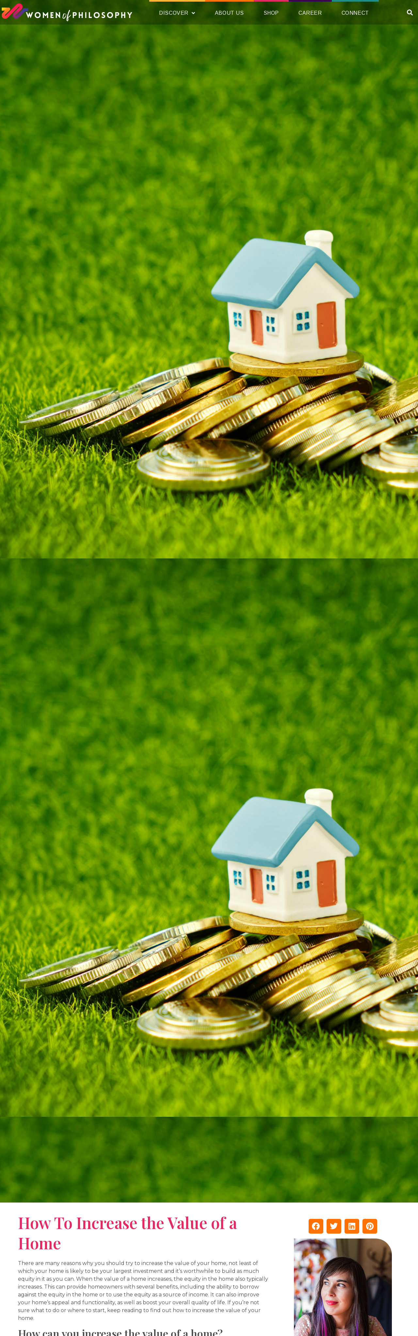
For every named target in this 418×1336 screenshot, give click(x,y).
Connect (355, 13)
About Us (229, 13)
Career (310, 13)
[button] (409, 12)
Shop (271, 13)
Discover (177, 13)
